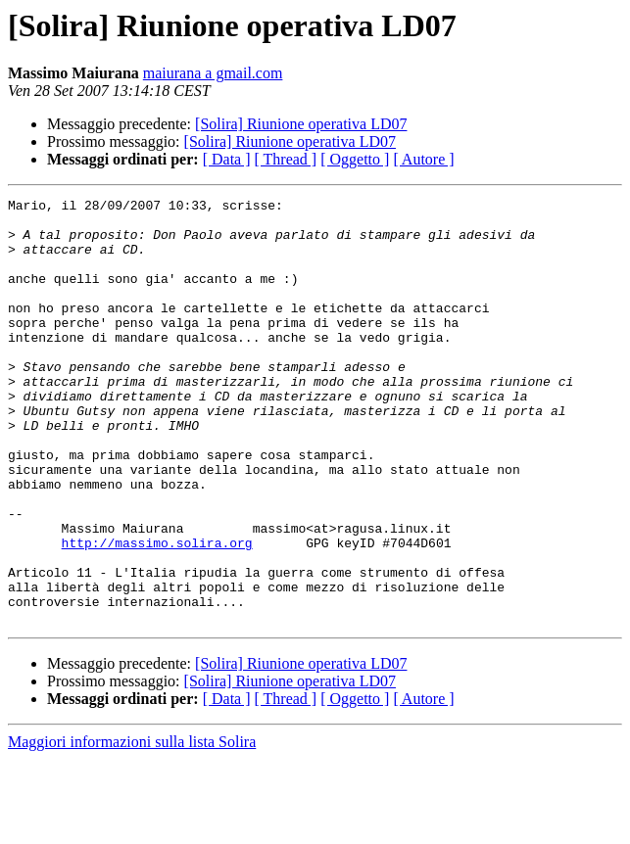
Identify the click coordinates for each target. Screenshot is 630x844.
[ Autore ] (423, 159)
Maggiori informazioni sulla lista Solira (132, 827)
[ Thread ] (286, 159)
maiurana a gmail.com (213, 73)
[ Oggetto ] (354, 159)
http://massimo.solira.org (157, 613)
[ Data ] (227, 159)
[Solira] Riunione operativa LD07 (301, 124)
